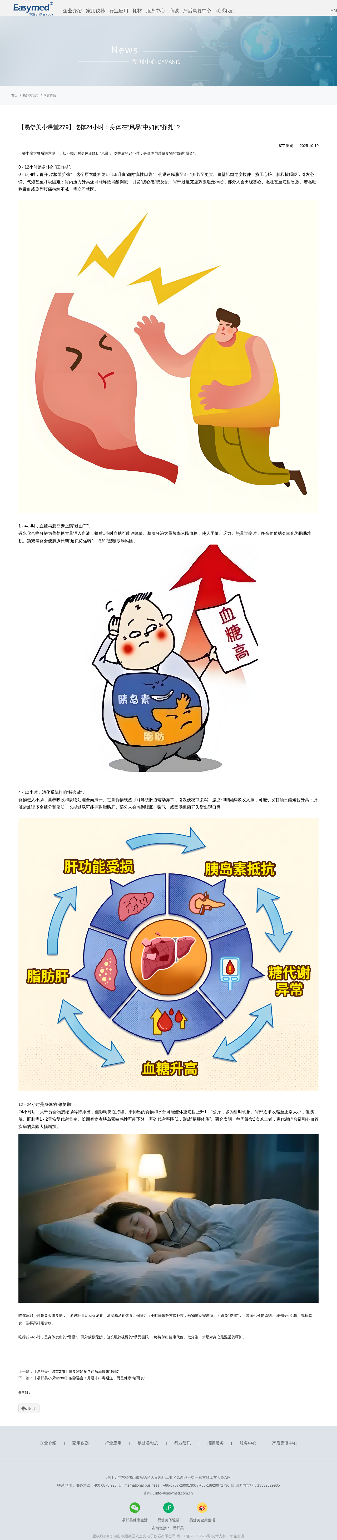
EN (333, 10)
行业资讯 (182, 1443)
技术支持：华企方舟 (228, 1536)
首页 (14, 95)
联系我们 (225, 10)
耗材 (137, 10)
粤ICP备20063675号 (194, 1536)
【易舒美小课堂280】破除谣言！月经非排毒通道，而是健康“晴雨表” (89, 1378)
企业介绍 (72, 10)
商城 (174, 10)
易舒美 (178, 1528)
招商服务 (215, 1443)
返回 (31, 1408)
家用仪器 (95, 10)
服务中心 (155, 10)
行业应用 (118, 10)
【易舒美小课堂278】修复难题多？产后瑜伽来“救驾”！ (78, 1371)
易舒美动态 (30, 95)
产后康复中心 (197, 10)
